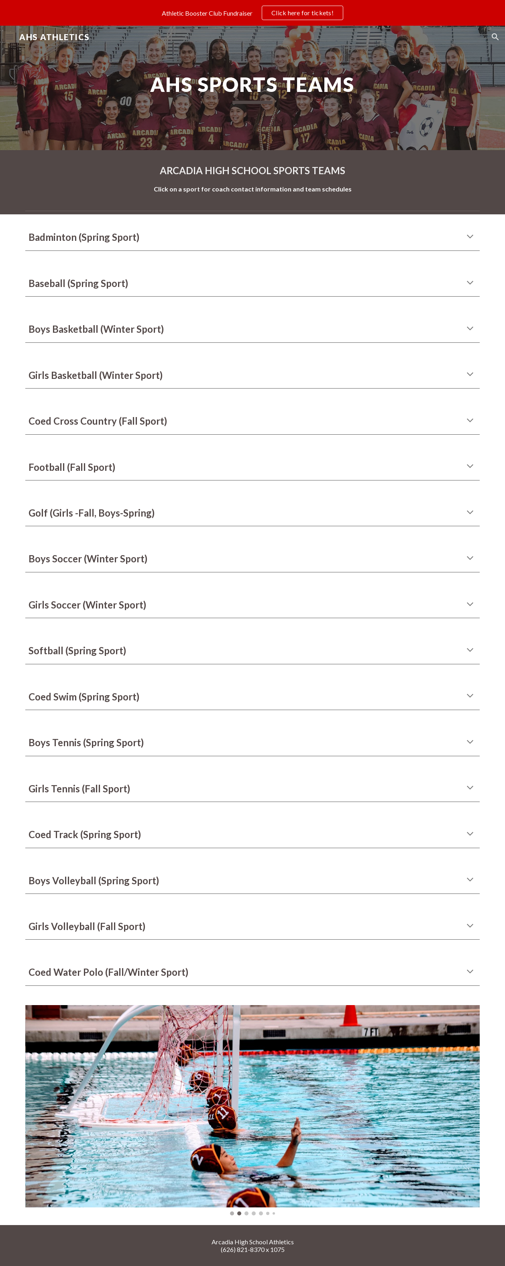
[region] (252, 13)
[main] (252, 88)
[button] (9, 37)
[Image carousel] (252, 1110)
